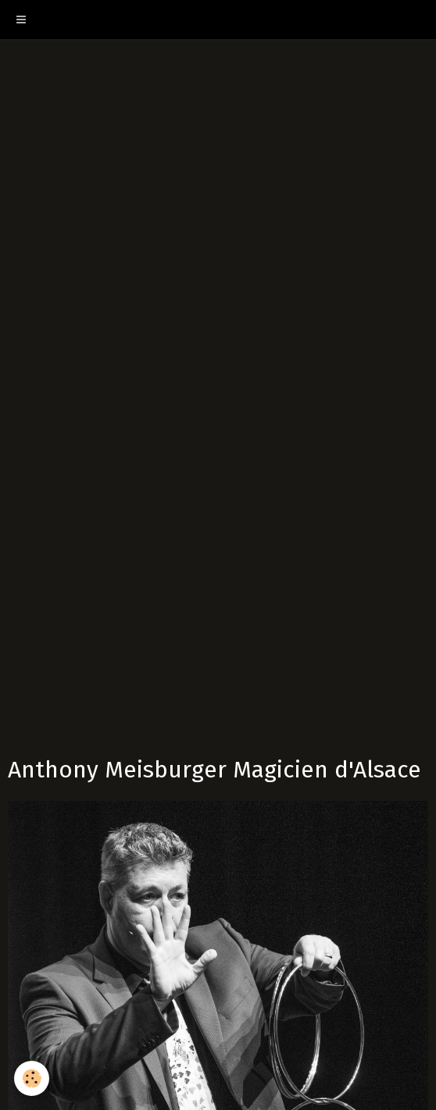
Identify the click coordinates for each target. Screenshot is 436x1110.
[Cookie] (31, 1078)
